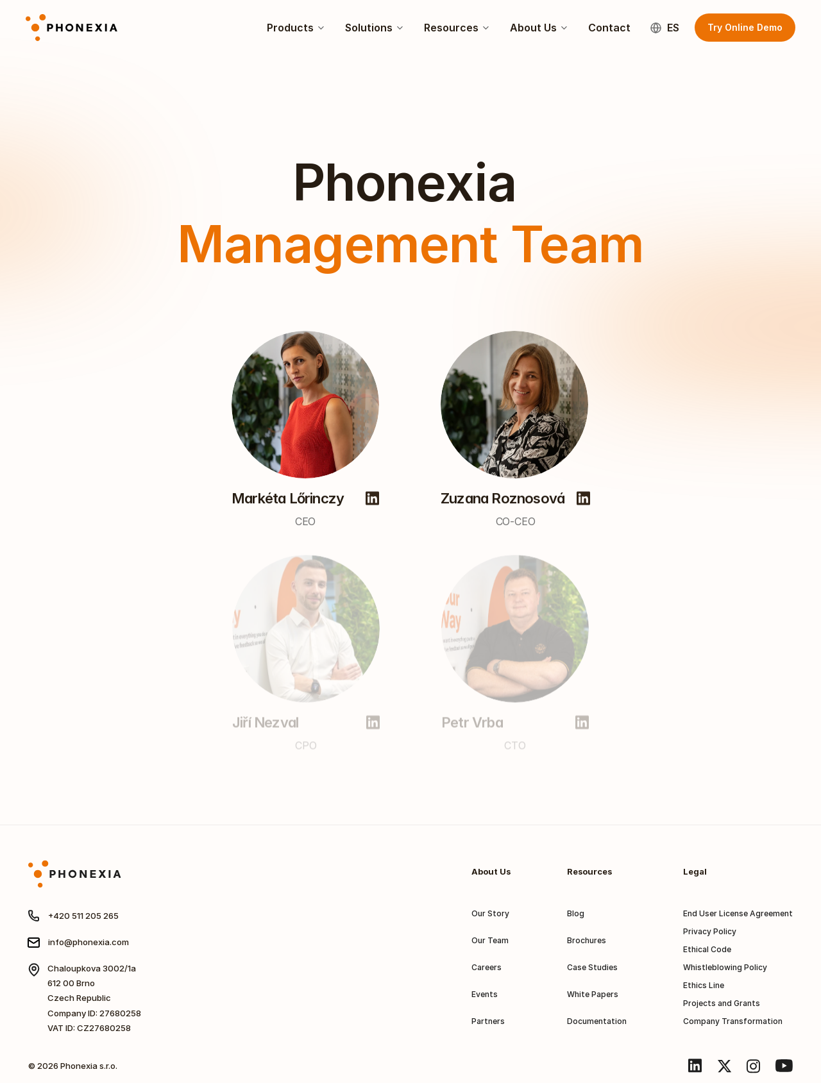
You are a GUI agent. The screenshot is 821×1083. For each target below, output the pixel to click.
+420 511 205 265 (83, 916)
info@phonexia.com (88, 942)
